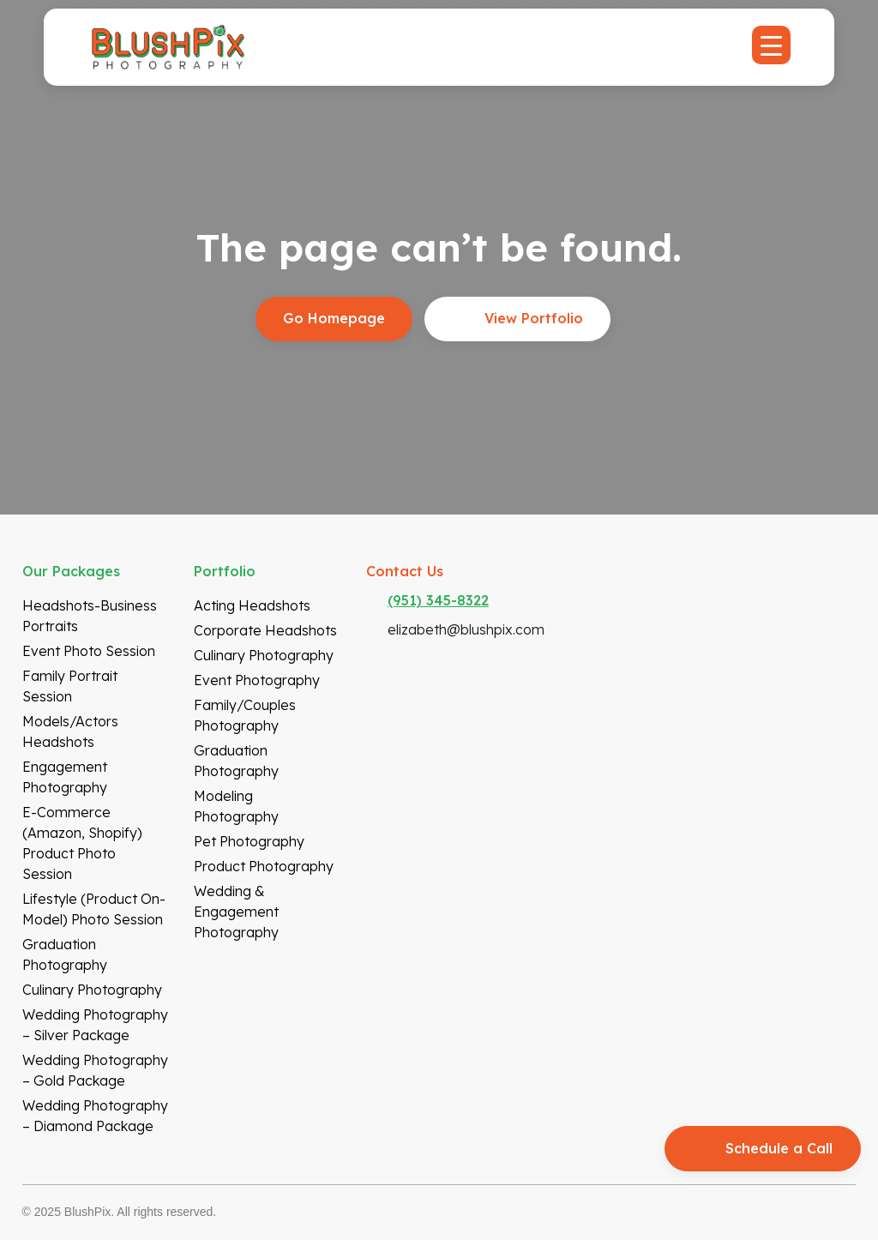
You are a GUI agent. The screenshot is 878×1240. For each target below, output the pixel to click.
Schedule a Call (779, 1148)
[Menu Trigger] (771, 45)
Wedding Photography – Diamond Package (95, 1116)
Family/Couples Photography (245, 715)
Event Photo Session (88, 650)
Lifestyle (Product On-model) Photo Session (93, 909)
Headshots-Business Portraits (89, 616)
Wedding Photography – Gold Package (95, 1070)
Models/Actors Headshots (70, 731)
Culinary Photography (92, 989)
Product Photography (264, 866)
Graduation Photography (64, 954)
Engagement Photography (64, 777)
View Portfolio (533, 318)
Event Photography (257, 680)
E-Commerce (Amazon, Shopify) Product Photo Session (82, 843)
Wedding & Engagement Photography (236, 911)
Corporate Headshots (265, 630)
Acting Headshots (252, 605)
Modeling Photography (236, 806)
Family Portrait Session (69, 686)
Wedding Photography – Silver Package (95, 1025)
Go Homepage (334, 318)
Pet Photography (249, 841)
